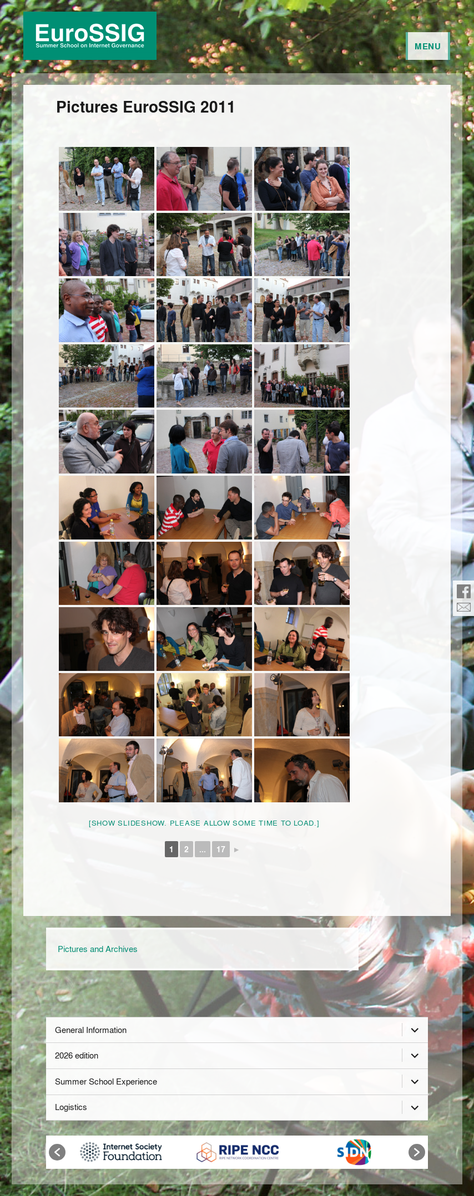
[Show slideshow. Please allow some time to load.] (204, 822)
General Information (91, 1030)
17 (220, 849)
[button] (57, 1152)
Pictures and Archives (98, 949)
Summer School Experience (106, 1081)
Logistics (71, 1107)
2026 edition (76, 1055)
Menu (428, 46)
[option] (121, 1152)
